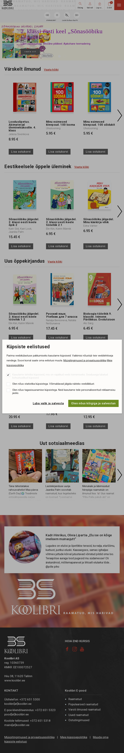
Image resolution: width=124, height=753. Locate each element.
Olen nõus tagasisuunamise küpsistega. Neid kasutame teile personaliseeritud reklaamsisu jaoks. (63, 391)
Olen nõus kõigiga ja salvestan (93, 403)
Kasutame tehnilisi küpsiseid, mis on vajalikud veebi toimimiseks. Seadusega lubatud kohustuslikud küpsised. (60, 376)
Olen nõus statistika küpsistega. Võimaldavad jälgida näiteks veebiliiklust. (53, 383)
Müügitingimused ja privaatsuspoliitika (84, 360)
